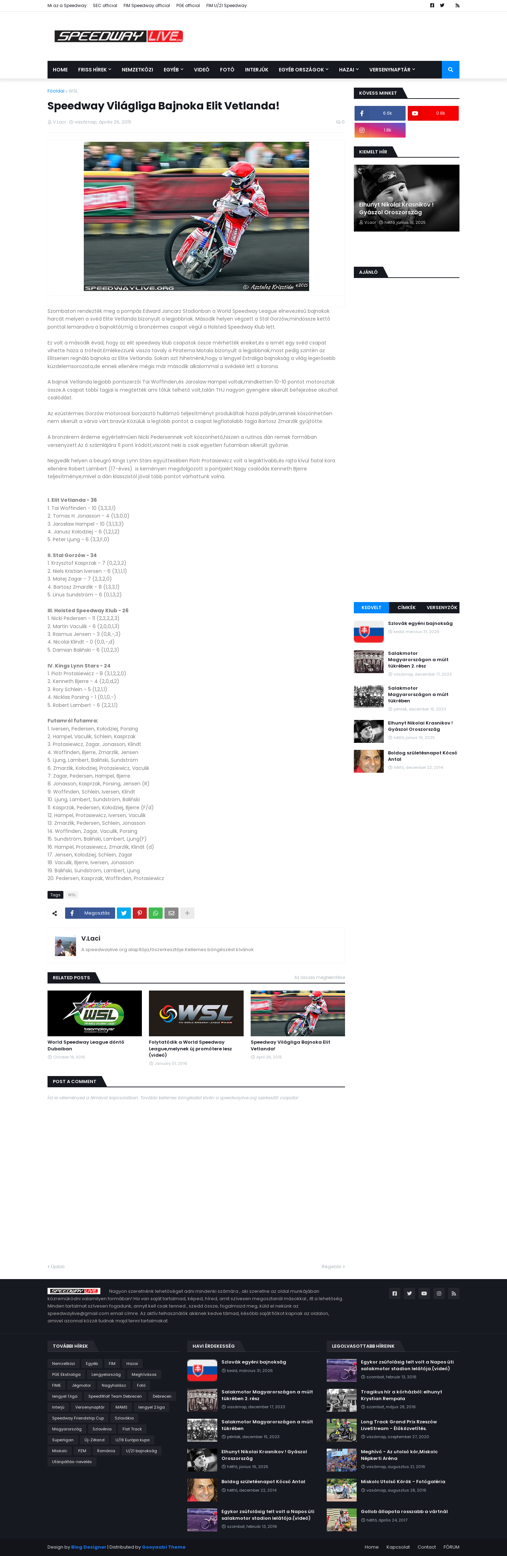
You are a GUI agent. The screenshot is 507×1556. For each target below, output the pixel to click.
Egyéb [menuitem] (171, 69)
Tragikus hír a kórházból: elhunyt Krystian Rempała (401, 1395)
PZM (82, 1451)
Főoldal (56, 91)
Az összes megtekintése (319, 977)
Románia (106, 1451)
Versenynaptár (90, 1407)
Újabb (58, 1266)
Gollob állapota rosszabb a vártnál (404, 1511)
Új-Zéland (94, 1440)
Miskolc (59, 1451)
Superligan (63, 1440)
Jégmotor (81, 1385)
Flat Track (132, 1429)
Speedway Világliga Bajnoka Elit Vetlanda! (290, 1045)
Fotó (141, 1385)
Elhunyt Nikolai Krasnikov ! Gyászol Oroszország (396, 208)
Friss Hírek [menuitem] (92, 69)
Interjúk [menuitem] (256, 69)
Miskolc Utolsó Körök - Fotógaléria (403, 1482)
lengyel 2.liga (151, 1407)
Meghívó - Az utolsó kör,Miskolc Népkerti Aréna (399, 1455)
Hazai (132, 1363)
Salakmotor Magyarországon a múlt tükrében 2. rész (418, 659)
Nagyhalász (114, 1385)
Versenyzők (442, 607)
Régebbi (332, 1266)
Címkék (407, 607)
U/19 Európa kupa (132, 1440)
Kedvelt (372, 607)
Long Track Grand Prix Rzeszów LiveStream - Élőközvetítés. (399, 1425)
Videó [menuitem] (201, 69)
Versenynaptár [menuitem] (390, 69)
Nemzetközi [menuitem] (137, 69)
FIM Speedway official (147, 5)
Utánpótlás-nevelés (72, 1462)
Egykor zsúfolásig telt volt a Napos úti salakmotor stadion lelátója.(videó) (267, 1514)
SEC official (105, 5)
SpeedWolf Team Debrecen (115, 1396)
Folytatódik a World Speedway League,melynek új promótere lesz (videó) (190, 1048)
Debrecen (162, 1396)
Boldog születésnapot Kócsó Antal (422, 756)
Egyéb (92, 1363)
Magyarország (67, 1429)
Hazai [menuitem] (346, 69)
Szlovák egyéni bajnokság (420, 623)
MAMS (121, 1407)
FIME (56, 1385)
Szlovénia (102, 1429)
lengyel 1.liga (64, 1396)
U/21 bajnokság (141, 1451)
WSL (73, 91)
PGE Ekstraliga (66, 1374)
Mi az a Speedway (67, 5)
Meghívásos (144, 1374)
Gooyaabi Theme (164, 1547)
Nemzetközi (63, 1363)
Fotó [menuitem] (227, 69)
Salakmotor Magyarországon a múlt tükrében (418, 694)
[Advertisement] (406, 487)
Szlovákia (124, 1418)
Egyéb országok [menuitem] (301, 69)
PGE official (188, 5)
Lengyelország (106, 1374)
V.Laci (90, 938)
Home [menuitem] (60, 69)
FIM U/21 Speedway (226, 5)
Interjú (58, 1407)
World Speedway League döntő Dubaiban (86, 1045)
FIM (112, 1363)
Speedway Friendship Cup (78, 1418)
